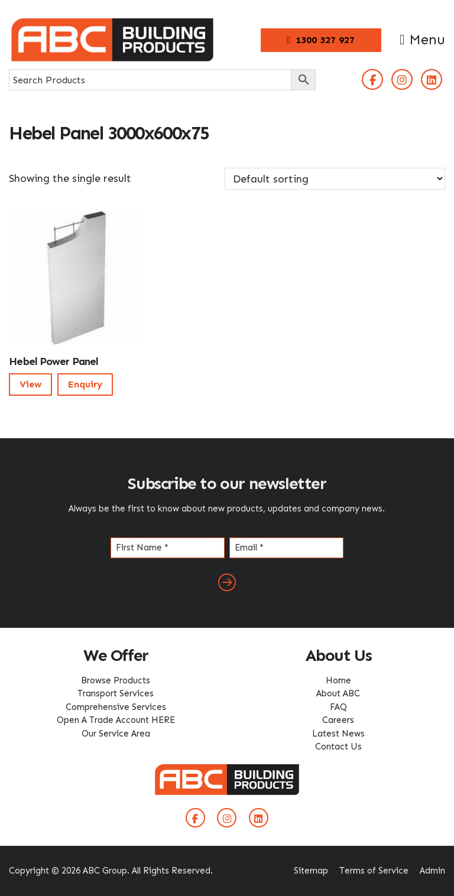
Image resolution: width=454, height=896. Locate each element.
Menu (422, 39)
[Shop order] (335, 179)
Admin (432, 870)
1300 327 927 (321, 39)
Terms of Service (373, 870)
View (30, 384)
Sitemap (311, 870)
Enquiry (85, 384)
